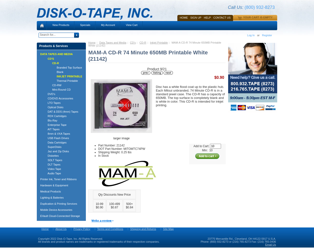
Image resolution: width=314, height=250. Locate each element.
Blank (53, 72)
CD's (133, 42)
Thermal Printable (60, 80)
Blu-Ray (50, 120)
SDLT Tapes (52, 160)
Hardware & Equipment (54, 185)
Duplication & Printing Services (58, 203)
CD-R (143, 42)
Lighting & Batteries (52, 197)
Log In (251, 35)
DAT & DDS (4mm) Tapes (60, 111)
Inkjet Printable (159, 42)
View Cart (131, 25)
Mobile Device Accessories (56, 209)
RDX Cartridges (54, 116)
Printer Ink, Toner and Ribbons (58, 179)
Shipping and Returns (143, 228)
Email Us (270, 244)
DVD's (49, 94)
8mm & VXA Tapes (56, 133)
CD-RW (52, 85)
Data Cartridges (54, 142)
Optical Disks (53, 107)
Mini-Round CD (57, 89)
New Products (60, 25)
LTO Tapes (52, 102)
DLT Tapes (51, 164)
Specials (85, 25)
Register (267, 35)
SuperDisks (52, 146)
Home (184, 17)
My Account (108, 25)
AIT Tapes (51, 129)
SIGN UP (195, 17)
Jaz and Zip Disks (56, 151)
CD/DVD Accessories (58, 98)
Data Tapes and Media (112, 42)
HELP (207, 17)
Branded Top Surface (62, 67)
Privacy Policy (81, 228)
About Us (60, 228)
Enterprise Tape (54, 124)
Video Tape (52, 168)
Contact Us (222, 17)
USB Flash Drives (56, 138)
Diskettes (51, 155)
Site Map (168, 228)
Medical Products (50, 191)
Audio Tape (52, 173)
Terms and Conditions (110, 228)
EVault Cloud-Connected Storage (60, 215)
